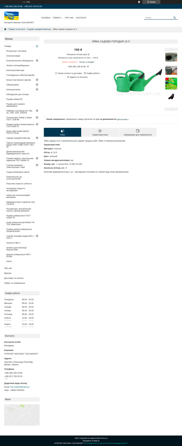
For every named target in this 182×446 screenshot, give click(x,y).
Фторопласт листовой (16, 51)
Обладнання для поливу (17, 94)
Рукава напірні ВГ (14, 99)
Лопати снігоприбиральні (17, 65)
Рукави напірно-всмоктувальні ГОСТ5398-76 (20, 125)
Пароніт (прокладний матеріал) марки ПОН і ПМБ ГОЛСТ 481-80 (20, 145)
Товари (57, 18)
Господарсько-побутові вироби (20, 75)
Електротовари (13, 56)
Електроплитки (13, 89)
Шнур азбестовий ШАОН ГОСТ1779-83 (17, 132)
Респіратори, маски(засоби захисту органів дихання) (18, 210)
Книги (9, 261)
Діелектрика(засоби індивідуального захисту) (17, 152)
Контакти (81, 18)
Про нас (69, 18)
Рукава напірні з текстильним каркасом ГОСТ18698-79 (19, 159)
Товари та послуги (16, 29)
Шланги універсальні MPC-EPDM (18, 255)
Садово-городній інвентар (39, 29)
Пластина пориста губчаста (19, 183)
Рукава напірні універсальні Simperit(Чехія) (19, 230)
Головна (45, 18)
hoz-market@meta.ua (19, 387)
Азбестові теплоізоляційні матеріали (18, 196)
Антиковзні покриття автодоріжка (15, 189)
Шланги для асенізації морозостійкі (16, 249)
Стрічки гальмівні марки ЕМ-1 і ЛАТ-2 (20, 237)
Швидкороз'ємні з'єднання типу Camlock (20, 203)
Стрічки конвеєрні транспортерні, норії (15, 166)
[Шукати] (174, 18)
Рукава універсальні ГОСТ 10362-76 (18, 216)
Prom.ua (104, 438)
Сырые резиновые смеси (17, 172)
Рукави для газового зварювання (15, 105)
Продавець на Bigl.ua (91, 441)
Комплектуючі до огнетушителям (14, 178)
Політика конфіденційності (117, 443)
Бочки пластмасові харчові (18, 80)
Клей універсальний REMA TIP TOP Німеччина (20, 223)
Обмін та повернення (14, 283)
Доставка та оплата (13, 278)
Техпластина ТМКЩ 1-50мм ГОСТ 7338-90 (19, 118)
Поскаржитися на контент (95, 443)
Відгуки (7, 273)
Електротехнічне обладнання (19, 61)
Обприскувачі (12, 85)
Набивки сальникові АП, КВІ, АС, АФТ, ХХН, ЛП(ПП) (19, 112)
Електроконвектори (15, 70)
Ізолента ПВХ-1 (13, 243)
